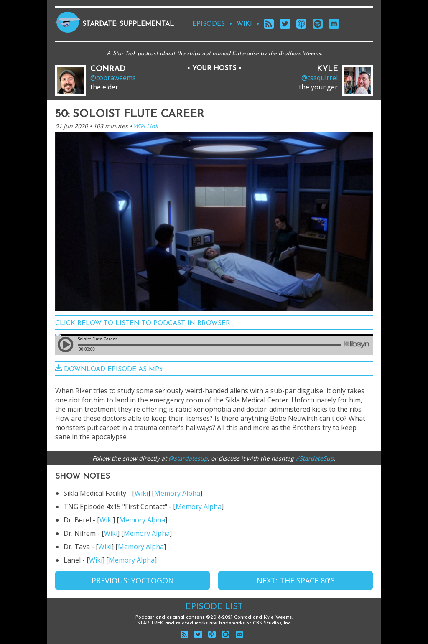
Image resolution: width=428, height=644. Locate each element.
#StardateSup (315, 458)
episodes (208, 24)
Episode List (214, 607)
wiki (244, 24)
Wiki (141, 493)
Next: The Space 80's (296, 580)
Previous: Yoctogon (133, 580)
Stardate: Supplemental (128, 24)
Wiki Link (145, 126)
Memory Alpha (177, 493)
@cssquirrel (319, 77)
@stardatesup (188, 458)
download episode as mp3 (109, 369)
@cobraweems (113, 77)
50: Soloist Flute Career (129, 114)
